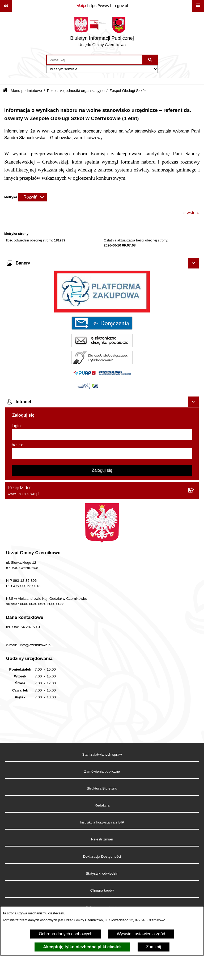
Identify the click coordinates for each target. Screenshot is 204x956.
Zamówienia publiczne (102, 771)
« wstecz (191, 212)
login (16, 426)
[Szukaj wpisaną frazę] (150, 60)
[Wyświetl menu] (198, 6)
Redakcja (102, 805)
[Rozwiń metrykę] (32, 197)
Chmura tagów (102, 890)
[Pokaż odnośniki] (6, 6)
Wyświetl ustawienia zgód (141, 934)
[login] (102, 434)
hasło (17, 445)
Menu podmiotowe (26, 91)
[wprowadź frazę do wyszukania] (94, 60)
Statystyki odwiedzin (102, 873)
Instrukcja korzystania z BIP (102, 822)
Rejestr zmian (102, 839)
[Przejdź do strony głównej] (102, 33)
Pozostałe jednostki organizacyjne (76, 91)
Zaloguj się (102, 470)
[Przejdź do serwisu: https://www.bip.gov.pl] (102, 6)
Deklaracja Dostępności (102, 856)
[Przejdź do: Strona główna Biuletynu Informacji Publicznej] (5, 91)
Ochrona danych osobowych (65, 934)
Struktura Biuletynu (102, 788)
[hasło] (102, 453)
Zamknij (153, 947)
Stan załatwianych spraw (102, 754)
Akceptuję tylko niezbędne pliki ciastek (82, 947)
